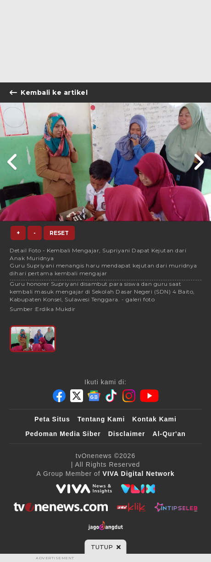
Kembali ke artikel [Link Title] (49, 92)
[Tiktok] (111, 395)
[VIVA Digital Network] (139, 473)
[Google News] (94, 395)
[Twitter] (76, 395)
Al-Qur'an (169, 433)
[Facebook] (59, 395)
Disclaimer (126, 433)
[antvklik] (131, 507)
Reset (59, 232)
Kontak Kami (154, 419)
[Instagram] (128, 395)
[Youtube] (149, 395)
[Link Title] (12, 162)
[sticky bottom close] (106, 547)
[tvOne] (61, 507)
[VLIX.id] (138, 488)
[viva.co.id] (84, 488)
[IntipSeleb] (176, 507)
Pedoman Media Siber (62, 433)
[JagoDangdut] (105, 525)
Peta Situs (52, 419)
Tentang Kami (101, 419)
